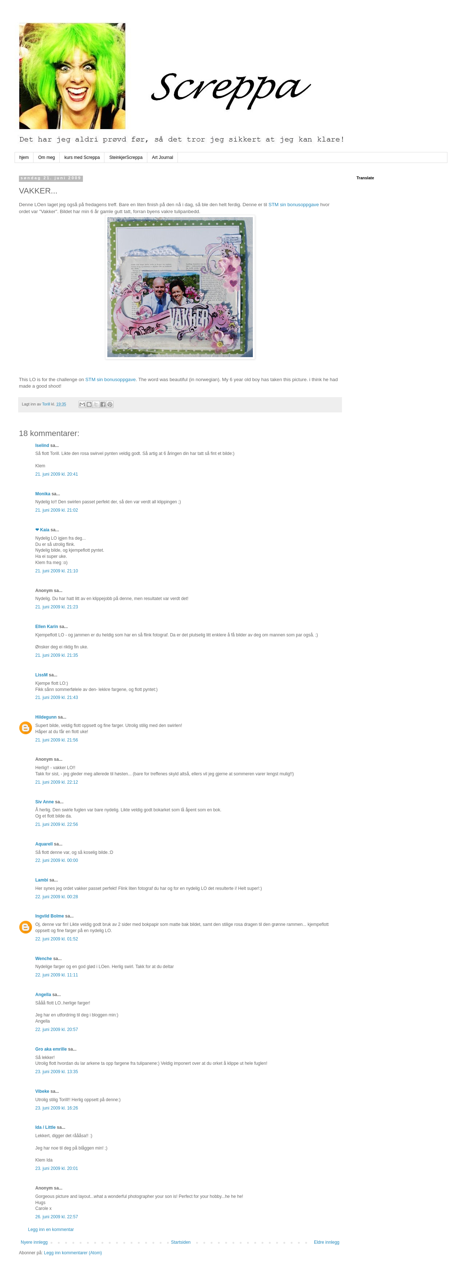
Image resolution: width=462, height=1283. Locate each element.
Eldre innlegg (326, 1242)
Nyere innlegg (34, 1242)
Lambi (41, 880)
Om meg (46, 157)
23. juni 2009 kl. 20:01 (56, 1168)
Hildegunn (46, 717)
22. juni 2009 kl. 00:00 (56, 860)
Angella (43, 994)
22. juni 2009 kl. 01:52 (56, 939)
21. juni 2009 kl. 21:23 (56, 606)
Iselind (42, 445)
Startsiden (181, 1242)
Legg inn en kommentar (51, 1229)
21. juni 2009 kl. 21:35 (56, 655)
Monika (42, 493)
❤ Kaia (42, 529)
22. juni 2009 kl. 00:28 (56, 896)
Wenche (43, 958)
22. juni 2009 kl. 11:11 (56, 975)
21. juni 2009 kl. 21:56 (56, 740)
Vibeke (42, 1091)
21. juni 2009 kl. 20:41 (56, 474)
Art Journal (162, 157)
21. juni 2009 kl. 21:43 (56, 697)
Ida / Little (45, 1127)
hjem (24, 157)
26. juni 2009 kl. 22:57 (56, 1216)
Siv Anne (44, 801)
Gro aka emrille (51, 1049)
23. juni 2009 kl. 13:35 (56, 1071)
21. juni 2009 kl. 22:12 (56, 782)
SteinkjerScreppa (125, 157)
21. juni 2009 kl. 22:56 (56, 824)
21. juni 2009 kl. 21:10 (56, 570)
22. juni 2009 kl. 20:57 (56, 1029)
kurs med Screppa (82, 157)
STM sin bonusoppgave (293, 204)
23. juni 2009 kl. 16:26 (56, 1108)
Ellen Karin (46, 626)
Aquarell (44, 844)
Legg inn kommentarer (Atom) (73, 1252)
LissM (41, 675)
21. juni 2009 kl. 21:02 (56, 510)
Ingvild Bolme (49, 916)
